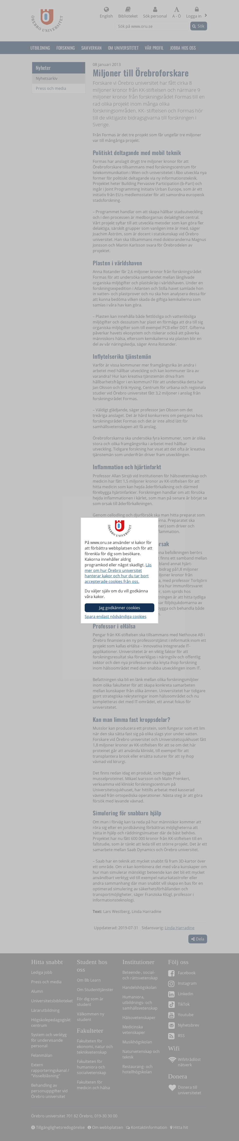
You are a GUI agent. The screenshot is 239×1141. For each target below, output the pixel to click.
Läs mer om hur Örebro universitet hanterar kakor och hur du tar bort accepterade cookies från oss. (118, 573)
